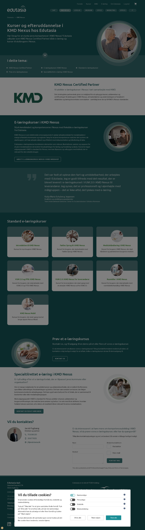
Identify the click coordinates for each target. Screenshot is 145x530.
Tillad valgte (95, 518)
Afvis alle (77, 518)
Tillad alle (113, 518)
